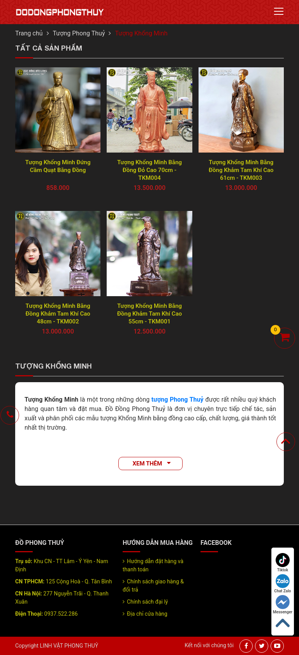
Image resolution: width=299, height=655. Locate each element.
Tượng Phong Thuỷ (79, 33)
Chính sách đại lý (147, 602)
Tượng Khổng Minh (141, 33)
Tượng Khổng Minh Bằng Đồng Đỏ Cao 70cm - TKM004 (149, 170)
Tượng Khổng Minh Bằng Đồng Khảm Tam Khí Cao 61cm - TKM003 (241, 170)
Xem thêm (147, 463)
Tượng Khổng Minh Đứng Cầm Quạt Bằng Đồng (58, 166)
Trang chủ (29, 33)
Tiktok (283, 562)
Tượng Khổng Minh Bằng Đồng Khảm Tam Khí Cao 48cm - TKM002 (57, 313)
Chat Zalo (282, 583)
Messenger (282, 604)
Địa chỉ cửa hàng (147, 614)
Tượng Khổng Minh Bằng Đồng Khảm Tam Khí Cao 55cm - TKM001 (149, 313)
